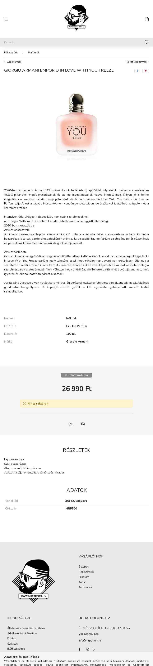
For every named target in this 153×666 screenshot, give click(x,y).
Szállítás (12, 644)
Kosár (82, 582)
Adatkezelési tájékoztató (22, 633)
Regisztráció (86, 572)
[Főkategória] (11, 52)
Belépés (84, 567)
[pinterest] (145, 71)
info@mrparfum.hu (90, 641)
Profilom (84, 577)
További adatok (77, 356)
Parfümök (34, 52)
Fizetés (11, 638)
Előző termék (13, 61)
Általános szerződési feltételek (26, 628)
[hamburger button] (6, 19)
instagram (88, 649)
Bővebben (76, 304)
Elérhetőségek (16, 649)
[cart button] (147, 19)
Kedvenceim (86, 587)
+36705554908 (89, 634)
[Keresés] (76, 42)
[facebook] (137, 71)
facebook (79, 649)
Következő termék (136, 61)
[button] (70, 424)
